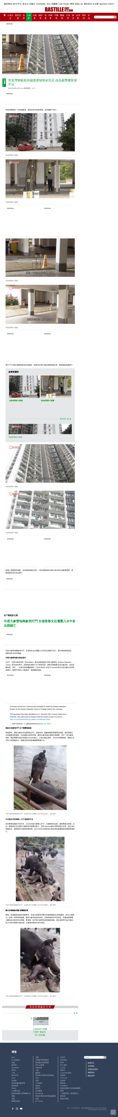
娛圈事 (55, 4)
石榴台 (32, 4)
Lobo (13, 1078)
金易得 (62, 1080)
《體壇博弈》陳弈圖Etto (69, 1093)
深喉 (37, 1057)
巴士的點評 (16, 1060)
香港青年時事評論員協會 (44, 1075)
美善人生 (79, 4)
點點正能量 (64, 1098)
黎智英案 (18, 16)
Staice (14, 1088)
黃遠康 (14, 1080)
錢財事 (41, 16)
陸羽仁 (14, 1070)
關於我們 (91, 1076)
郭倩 (62, 1062)
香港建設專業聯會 (42, 1062)
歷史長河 (88, 4)
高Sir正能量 (39, 1065)
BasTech (103, 4)
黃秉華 (62, 1075)
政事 (24, 16)
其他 (89, 16)
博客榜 (84, 16)
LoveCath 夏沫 (65, 1073)
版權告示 (91, 1063)
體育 (72, 4)
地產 (46, 16)
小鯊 (37, 1070)
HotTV (111, 4)
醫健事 (62, 16)
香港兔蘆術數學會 (18, 1083)
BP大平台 (17, 4)
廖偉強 (62, 1083)
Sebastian (15, 1067)
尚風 (37, 1080)
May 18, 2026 (45, 724)
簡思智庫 (15, 1086)
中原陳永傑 (16, 1091)
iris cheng (39, 1101)
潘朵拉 (37, 1086)
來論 (13, 1098)
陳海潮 (62, 1096)
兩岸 (73, 16)
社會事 (29, 16)
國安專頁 (8, 4)
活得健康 (38, 1091)
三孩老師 (38, 1083)
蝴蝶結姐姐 (16, 1101)
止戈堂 (62, 1067)
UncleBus (64, 1086)
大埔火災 (10, 16)
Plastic (66, 4)
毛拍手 (62, 1057)
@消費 (78, 16)
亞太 (49, 4)
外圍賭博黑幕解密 (42, 1060)
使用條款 (91, 1066)
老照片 (37, 1088)
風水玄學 (15, 1075)
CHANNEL (41, 4)
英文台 (25, 4)
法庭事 (35, 16)
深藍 (13, 1062)
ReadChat (39, 1093)
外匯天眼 (38, 1067)
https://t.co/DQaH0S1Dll (19, 719)
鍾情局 (14, 1065)
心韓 (60, 4)
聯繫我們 (91, 1072)
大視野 (68, 16)
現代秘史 (63, 1060)
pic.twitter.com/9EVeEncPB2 (39, 719)
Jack (37, 1078)
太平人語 (63, 1078)
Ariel (13, 1057)
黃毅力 (62, 1070)
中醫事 (56, 16)
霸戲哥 (37, 1073)
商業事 (51, 16)
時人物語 (63, 1065)
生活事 (96, 4)
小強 (13, 1073)
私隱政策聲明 (93, 1069)
